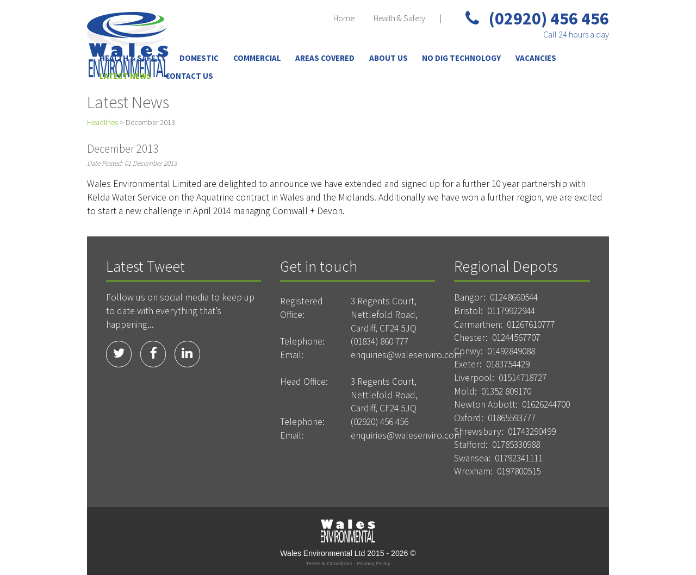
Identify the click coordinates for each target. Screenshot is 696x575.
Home (344, 17)
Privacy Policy (373, 563)
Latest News (125, 76)
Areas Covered (325, 58)
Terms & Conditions (329, 563)
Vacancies (535, 58)
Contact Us (189, 76)
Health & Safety (399, 17)
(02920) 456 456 (537, 18)
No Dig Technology (461, 58)
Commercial (257, 58)
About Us (388, 58)
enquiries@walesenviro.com (406, 355)
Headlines (102, 122)
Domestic (199, 58)
